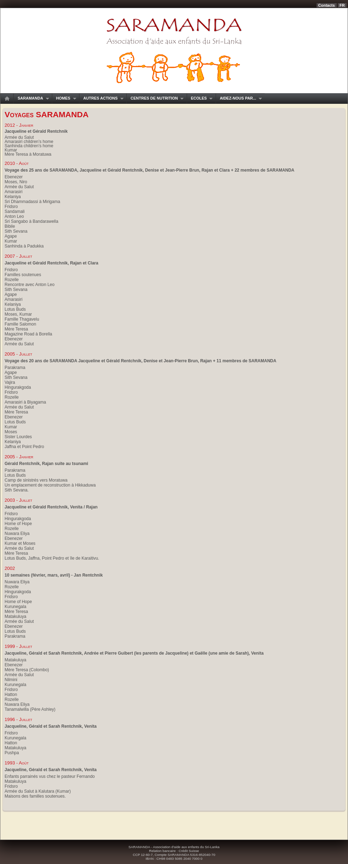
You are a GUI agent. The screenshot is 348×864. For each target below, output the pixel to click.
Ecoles (200, 98)
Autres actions (101, 98)
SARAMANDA (31, 98)
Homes (64, 98)
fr (342, 5)
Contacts (326, 5)
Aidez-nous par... (239, 98)
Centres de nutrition (155, 98)
